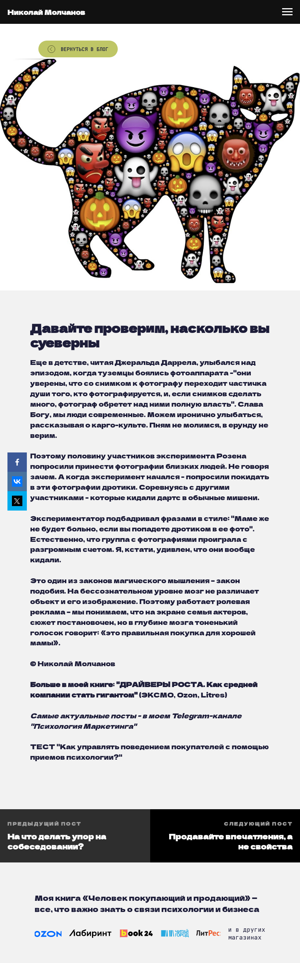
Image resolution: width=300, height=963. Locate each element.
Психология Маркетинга (83, 726)
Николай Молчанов (46, 12)
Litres (213, 694)
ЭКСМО (157, 694)
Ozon (187, 694)
